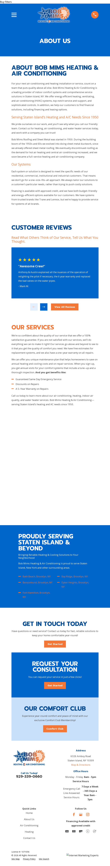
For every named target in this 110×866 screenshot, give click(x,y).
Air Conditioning (29, 716)
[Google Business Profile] (80, 705)
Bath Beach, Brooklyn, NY (37, 466)
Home (29, 703)
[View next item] (43, 307)
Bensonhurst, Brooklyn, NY (37, 472)
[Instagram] (87, 705)
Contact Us (29, 728)
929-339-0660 (29, 667)
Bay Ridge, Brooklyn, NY (74, 466)
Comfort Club (54, 619)
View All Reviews (64, 307)
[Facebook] (73, 705)
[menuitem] (15, 750)
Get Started (55, 534)
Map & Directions (80, 655)
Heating (29, 722)
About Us (29, 710)
